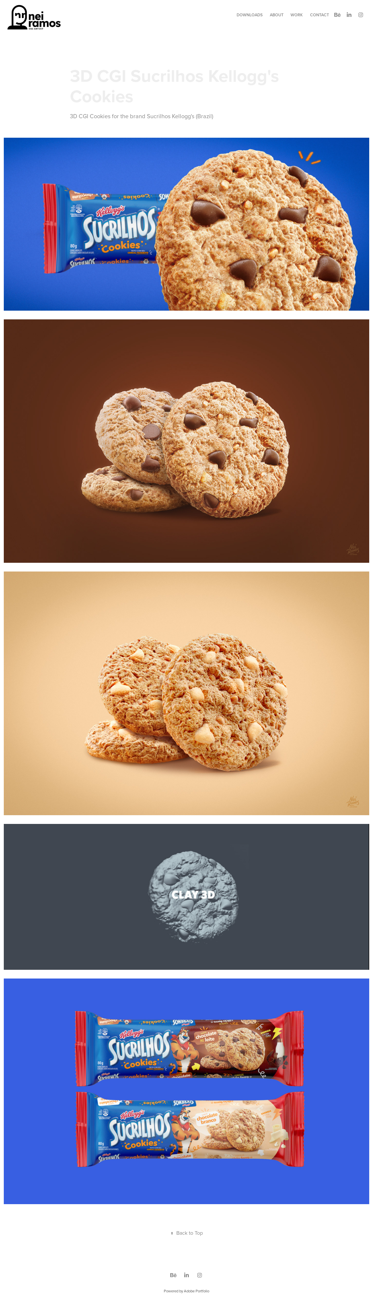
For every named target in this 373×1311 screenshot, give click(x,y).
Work (297, 15)
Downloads (250, 15)
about (277, 15)
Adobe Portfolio (196, 1291)
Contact (319, 15)
